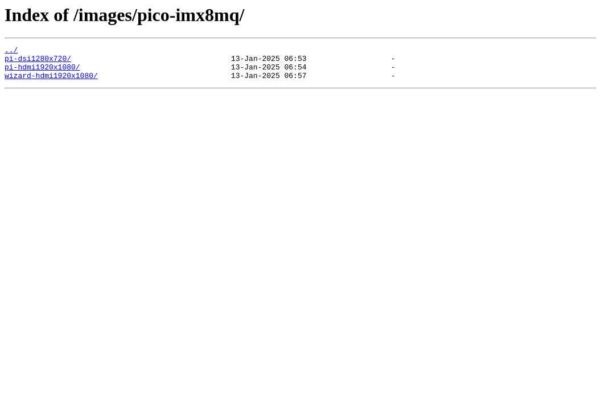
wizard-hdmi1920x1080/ (51, 82)
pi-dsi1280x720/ (38, 61)
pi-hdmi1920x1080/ (42, 72)
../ (11, 51)
